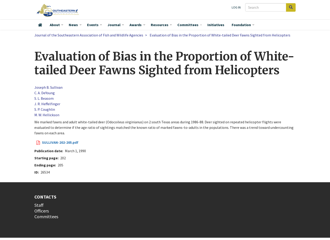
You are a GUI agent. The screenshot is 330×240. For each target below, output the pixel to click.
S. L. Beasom (44, 98)
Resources (159, 24)
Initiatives (215, 24)
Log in (236, 7)
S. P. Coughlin (44, 109)
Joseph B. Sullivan (48, 87)
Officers (41, 210)
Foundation (241, 24)
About (55, 24)
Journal (114, 24)
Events (93, 24)
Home (40, 25)
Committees (187, 24)
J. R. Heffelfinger (47, 104)
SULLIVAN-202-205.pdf (60, 142)
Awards (135, 24)
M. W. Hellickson (46, 115)
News (73, 24)
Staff (39, 205)
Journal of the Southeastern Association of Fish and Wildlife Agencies (88, 35)
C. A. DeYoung (44, 93)
